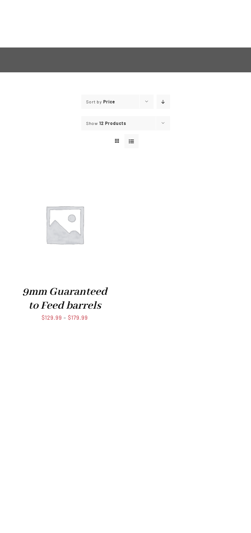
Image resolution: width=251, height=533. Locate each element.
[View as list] (131, 141)
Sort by (100, 101)
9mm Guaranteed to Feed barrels (64, 298)
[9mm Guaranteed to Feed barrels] (64, 175)
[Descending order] (163, 101)
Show (106, 123)
